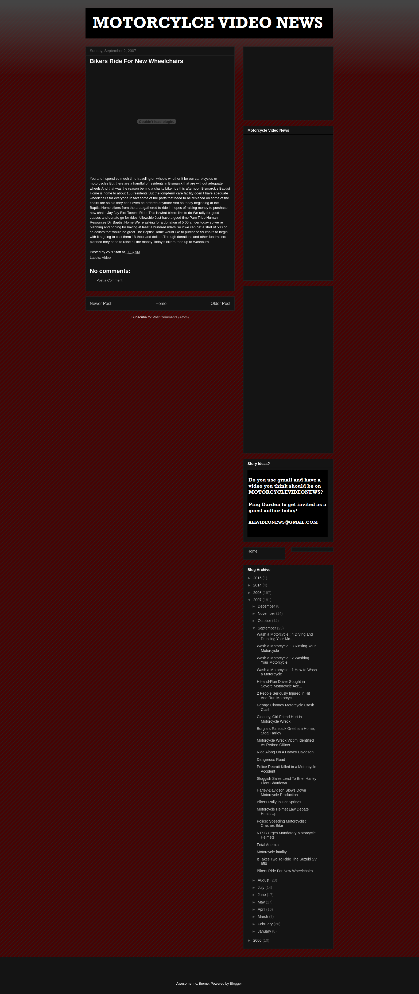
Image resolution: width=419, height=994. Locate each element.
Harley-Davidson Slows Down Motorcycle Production (281, 792)
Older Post (220, 303)
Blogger (236, 983)
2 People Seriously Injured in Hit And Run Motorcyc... (283, 695)
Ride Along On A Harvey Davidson (285, 752)
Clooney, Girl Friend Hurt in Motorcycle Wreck (279, 719)
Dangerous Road (271, 759)
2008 (258, 592)
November (267, 613)
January (265, 931)
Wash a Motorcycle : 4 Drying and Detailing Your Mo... (285, 636)
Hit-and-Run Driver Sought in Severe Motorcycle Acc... (281, 683)
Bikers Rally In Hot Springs (279, 802)
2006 (258, 940)
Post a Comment (109, 280)
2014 (258, 585)
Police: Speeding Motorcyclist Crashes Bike (281, 823)
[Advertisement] (287, 82)
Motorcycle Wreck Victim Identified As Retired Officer (285, 742)
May (262, 902)
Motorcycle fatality (272, 852)
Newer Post (100, 303)
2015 (258, 578)
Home (161, 303)
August (264, 880)
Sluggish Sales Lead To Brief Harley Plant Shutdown (286, 780)
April (262, 909)
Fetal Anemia (268, 845)
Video (106, 258)
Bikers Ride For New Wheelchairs (285, 871)
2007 (258, 600)
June (262, 895)
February (266, 924)
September (267, 628)
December (267, 606)
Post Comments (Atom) (171, 317)
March (263, 916)
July (261, 887)
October (265, 621)
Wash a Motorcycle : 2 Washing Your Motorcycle (283, 660)
